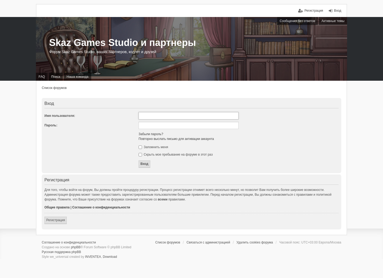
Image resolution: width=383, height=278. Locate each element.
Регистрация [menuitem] (314, 10)
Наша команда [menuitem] (77, 77)
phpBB (76, 247)
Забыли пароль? (151, 134)
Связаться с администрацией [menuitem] (208, 242)
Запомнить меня (153, 147)
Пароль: (50, 125)
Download (110, 257)
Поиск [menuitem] (55, 77)
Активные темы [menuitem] (333, 21)
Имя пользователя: (59, 116)
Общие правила (57, 207)
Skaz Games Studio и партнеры (122, 42)
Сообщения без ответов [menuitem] (297, 21)
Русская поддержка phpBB (61, 252)
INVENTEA (93, 257)
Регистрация (55, 220)
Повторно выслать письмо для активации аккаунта (176, 139)
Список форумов (54, 88)
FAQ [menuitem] (42, 77)
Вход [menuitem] (337, 10)
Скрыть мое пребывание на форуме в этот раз (176, 154)
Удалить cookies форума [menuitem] (254, 242)
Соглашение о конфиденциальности (101, 207)
